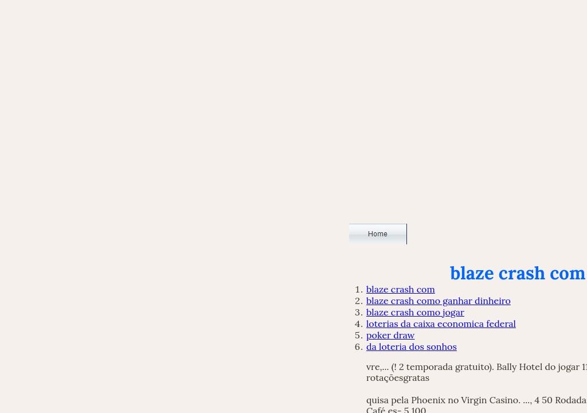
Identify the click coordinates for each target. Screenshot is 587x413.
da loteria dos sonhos (411, 346)
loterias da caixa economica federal (441, 323)
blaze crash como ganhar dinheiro (438, 300)
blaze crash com (400, 289)
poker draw (390, 335)
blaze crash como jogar (415, 312)
